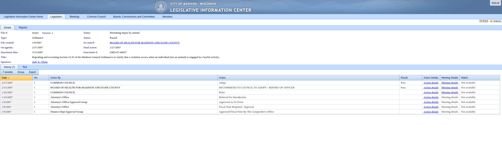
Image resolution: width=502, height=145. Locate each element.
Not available (468, 82)
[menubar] (19, 72)
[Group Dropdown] (21, 72)
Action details (430, 82)
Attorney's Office (59, 97)
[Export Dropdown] (32, 72)
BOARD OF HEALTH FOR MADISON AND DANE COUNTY (145, 42)
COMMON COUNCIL (62, 82)
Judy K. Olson (40, 61)
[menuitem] (7, 72)
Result (404, 77)
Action (222, 77)
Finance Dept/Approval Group (66, 111)
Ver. (36, 77)
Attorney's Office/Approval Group (68, 102)
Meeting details (450, 82)
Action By (55, 77)
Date (4, 77)
